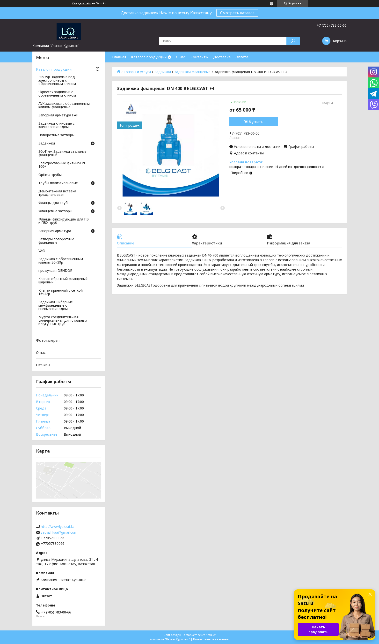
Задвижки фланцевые (192, 72)
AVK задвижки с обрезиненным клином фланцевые (64, 105)
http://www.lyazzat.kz (57, 526)
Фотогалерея (47, 340)
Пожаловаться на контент (211, 639)
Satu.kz (211, 635)
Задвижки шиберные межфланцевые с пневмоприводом (55, 305)
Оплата (241, 56)
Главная (119, 56)
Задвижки (162, 72)
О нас (181, 56)
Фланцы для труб (53, 203)
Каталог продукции (149, 56)
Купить (256, 121)
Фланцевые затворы (55, 211)
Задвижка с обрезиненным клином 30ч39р (60, 261)
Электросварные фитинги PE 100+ (62, 165)
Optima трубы (50, 175)
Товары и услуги (137, 72)
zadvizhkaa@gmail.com (59, 532)
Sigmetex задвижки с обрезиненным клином (57, 94)
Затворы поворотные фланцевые (56, 241)
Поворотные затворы (56, 135)
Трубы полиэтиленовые (58, 183)
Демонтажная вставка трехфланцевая (57, 193)
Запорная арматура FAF (58, 115)
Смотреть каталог (237, 12)
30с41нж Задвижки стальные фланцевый (62, 153)
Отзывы (43, 364)
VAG (41, 251)
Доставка (222, 56)
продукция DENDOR (55, 271)
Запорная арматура (54, 231)
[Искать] (293, 41)
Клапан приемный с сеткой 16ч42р (60, 292)
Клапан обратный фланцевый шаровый (62, 280)
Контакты (199, 56)
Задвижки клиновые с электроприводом (56, 125)
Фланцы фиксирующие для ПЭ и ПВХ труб (63, 221)
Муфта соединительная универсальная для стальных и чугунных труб (62, 320)
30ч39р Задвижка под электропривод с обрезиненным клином (57, 80)
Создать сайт (81, 3)
